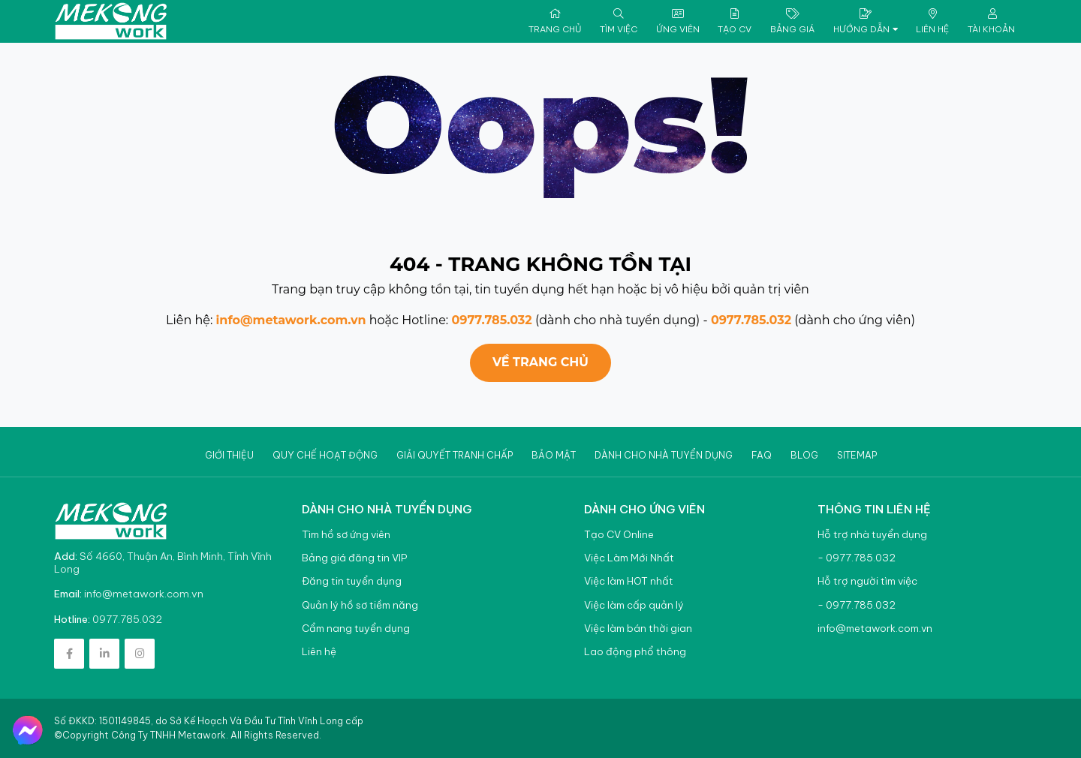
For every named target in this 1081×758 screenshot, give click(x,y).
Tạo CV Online (619, 534)
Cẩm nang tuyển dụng (356, 628)
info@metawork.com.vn (291, 320)
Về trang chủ (540, 362)
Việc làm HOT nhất (628, 581)
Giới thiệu (229, 455)
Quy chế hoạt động (325, 455)
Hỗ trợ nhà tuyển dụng (872, 534)
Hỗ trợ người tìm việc (867, 581)
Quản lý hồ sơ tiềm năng (360, 605)
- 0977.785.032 (857, 558)
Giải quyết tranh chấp (454, 455)
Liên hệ (319, 651)
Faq (761, 455)
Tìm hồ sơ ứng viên (346, 534)
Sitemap (857, 455)
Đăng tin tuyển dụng (352, 581)
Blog (804, 455)
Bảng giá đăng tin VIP (354, 558)
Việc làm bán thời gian (638, 628)
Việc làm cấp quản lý (634, 605)
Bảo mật (553, 455)
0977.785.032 (491, 320)
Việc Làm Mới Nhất (629, 558)
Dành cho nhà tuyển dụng (664, 455)
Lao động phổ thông (635, 651)
